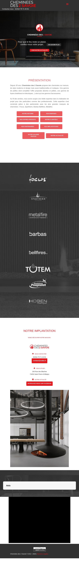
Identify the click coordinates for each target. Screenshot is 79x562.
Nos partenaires (27, 126)
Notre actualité (57, 135)
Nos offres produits (28, 119)
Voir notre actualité (39, 50)
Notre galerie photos (33, 135)
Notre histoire (27, 113)
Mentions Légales (42, 554)
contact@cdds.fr (39, 360)
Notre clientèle (51, 119)
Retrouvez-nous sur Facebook (39, 383)
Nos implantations (51, 126)
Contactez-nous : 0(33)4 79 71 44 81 (15, 9)
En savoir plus (54, 44)
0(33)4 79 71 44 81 (39, 357)
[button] (3, 491)
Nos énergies (51, 113)
